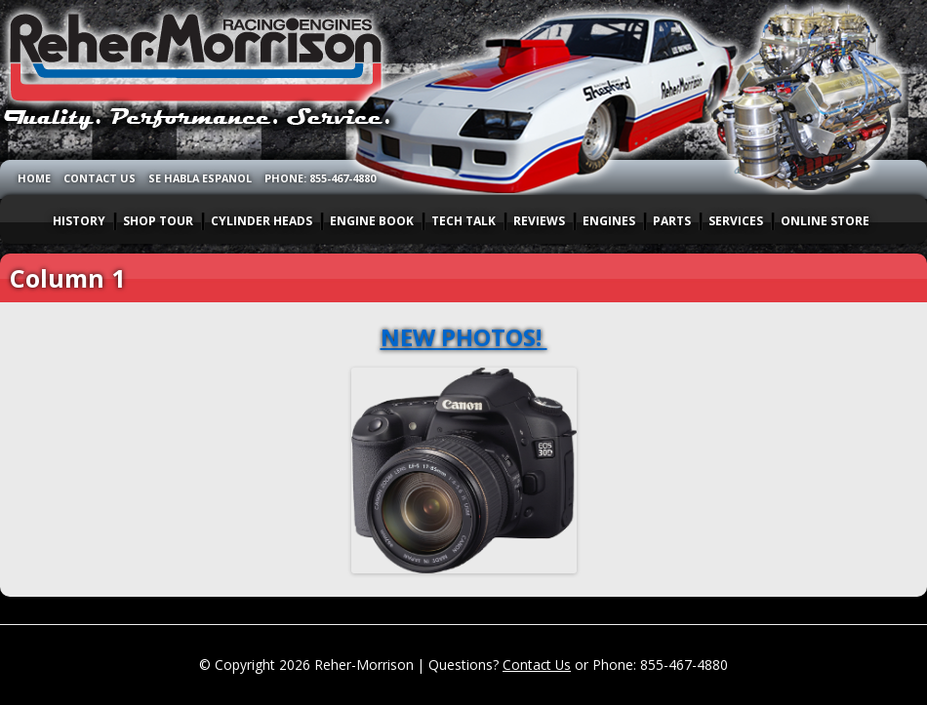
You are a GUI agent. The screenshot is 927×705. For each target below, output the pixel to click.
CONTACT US (99, 178)
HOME (34, 178)
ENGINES (609, 221)
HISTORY (79, 221)
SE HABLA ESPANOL (200, 178)
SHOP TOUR (158, 221)
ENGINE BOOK (372, 221)
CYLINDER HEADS (261, 221)
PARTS (672, 221)
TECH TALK (463, 221)
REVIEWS (539, 221)
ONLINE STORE (825, 221)
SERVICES (735, 221)
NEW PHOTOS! (464, 337)
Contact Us (537, 664)
